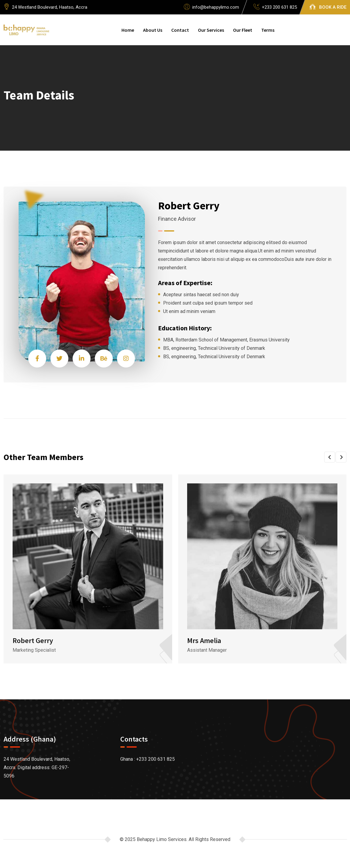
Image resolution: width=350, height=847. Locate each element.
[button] (329, 457)
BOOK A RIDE (332, 7)
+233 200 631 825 (279, 7)
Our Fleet (242, 30)
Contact (180, 30)
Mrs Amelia (204, 640)
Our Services (211, 30)
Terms (267, 30)
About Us (152, 30)
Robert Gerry (33, 640)
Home (127, 30)
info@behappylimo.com (215, 7)
